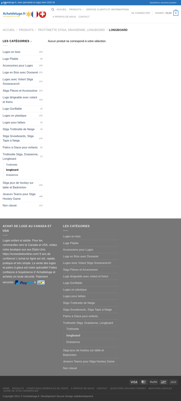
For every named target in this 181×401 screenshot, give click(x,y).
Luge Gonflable (12, 108)
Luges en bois (11, 51)
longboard (12, 169)
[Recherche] (52, 9)
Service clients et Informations (107, 9)
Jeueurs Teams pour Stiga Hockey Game (19, 196)
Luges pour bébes (14, 122)
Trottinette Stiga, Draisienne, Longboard (71, 29)
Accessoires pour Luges (18, 65)
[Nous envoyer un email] (5, 6)
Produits (76, 9)
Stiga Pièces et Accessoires (20, 90)
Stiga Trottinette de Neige (19, 129)
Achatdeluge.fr (31, 396)
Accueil (62, 9)
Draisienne (12, 175)
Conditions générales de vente (47, 388)
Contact (84, 16)
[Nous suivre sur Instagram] (5, 3)
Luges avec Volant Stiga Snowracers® (18, 81)
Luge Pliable (10, 58)
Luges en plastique (14, 115)
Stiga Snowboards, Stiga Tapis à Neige (18, 138)
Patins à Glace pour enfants (20, 147)
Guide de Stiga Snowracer (21, 391)
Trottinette (11, 164)
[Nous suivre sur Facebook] (2, 3)
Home (6, 388)
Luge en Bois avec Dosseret (20, 72)
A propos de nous (64, 16)
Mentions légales (160, 388)
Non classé (10, 205)
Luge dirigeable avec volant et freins (20, 99)
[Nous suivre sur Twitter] (2, 6)
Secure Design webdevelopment (74, 396)
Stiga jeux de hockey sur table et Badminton (18, 185)
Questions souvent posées (163, 2)
